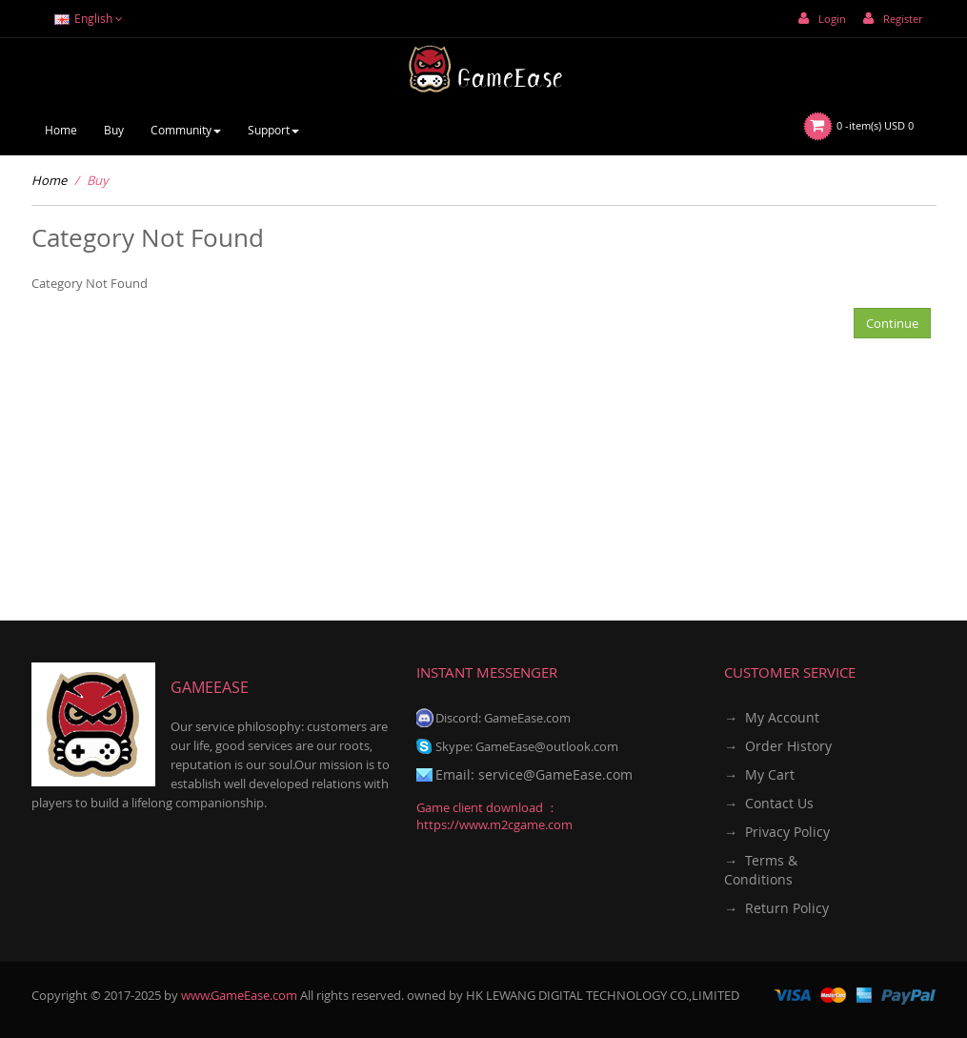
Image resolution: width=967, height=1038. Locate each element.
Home (49, 180)
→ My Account (771, 717)
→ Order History (778, 746)
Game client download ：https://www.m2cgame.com (494, 816)
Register (892, 18)
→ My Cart (759, 774)
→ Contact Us (769, 803)
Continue (892, 323)
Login (822, 18)
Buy (98, 180)
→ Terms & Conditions (760, 869)
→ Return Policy (776, 908)
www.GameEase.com (239, 995)
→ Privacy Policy (777, 832)
